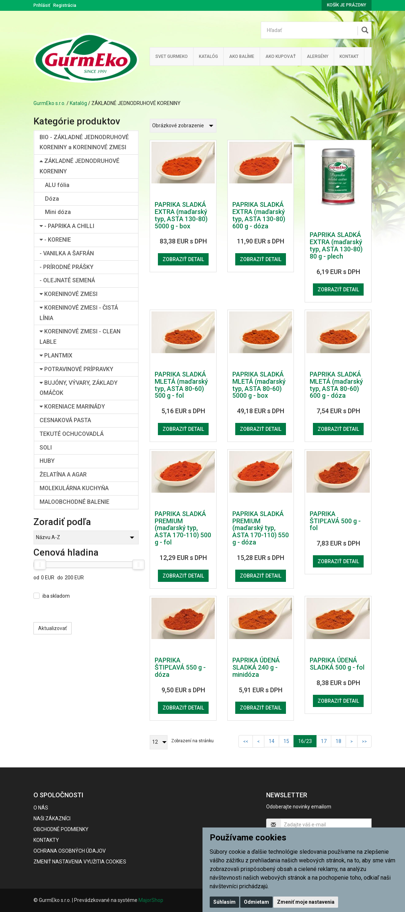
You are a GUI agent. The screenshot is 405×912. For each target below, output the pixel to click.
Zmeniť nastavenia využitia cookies (79, 862)
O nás (40, 808)
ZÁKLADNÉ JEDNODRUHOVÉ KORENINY (79, 166)
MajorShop (150, 900)
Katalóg (78, 103)
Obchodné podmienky (60, 829)
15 (286, 741)
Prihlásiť (41, 5)
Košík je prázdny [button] (346, 5)
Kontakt (349, 56)
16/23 (307, 740)
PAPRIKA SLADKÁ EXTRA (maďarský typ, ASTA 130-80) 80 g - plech (336, 245)
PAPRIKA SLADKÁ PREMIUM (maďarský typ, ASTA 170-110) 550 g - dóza (260, 528)
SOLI (46, 447)
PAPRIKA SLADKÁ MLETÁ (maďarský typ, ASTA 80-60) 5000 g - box (259, 384)
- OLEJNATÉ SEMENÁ (67, 280)
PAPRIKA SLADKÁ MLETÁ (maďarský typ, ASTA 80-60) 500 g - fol (181, 384)
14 (271, 741)
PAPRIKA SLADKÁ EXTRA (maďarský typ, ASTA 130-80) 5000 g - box (181, 215)
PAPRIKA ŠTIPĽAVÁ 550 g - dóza (180, 667)
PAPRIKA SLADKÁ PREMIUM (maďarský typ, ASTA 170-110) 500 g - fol (183, 528)
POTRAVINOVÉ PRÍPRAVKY (76, 369)
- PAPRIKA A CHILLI (67, 226)
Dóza (52, 198)
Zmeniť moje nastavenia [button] (306, 902)
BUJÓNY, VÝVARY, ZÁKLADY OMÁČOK (79, 388)
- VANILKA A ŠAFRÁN (67, 253)
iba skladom (56, 596)
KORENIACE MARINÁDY (72, 406)
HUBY (47, 460)
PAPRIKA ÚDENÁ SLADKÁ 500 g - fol (337, 663)
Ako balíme (241, 56)
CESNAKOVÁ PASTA (65, 420)
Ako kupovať (280, 56)
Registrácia (64, 5)
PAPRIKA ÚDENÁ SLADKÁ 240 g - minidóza (256, 667)
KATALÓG (208, 56)
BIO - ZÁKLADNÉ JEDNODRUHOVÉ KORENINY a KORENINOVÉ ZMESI (84, 142)
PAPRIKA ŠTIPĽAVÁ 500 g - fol (335, 521)
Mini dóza (58, 212)
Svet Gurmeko (171, 56)
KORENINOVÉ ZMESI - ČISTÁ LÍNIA (79, 313)
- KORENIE (55, 239)
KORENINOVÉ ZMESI (68, 294)
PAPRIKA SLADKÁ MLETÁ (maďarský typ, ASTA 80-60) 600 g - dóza (336, 384)
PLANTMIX (56, 355)
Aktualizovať (52, 628)
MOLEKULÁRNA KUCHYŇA (74, 488)
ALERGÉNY (317, 56)
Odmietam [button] (256, 902)
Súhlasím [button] (224, 902)
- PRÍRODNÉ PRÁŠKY (67, 267)
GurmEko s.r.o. (49, 103)
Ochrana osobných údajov (69, 851)
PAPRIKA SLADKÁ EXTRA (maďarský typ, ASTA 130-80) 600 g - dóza (258, 215)
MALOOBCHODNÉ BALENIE (74, 501)
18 (338, 741)
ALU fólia (57, 185)
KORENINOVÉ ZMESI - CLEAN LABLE (80, 336)
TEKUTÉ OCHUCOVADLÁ (72, 433)
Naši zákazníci (51, 818)
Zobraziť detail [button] (183, 259)
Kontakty (46, 840)
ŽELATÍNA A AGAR (63, 474)
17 (324, 741)
